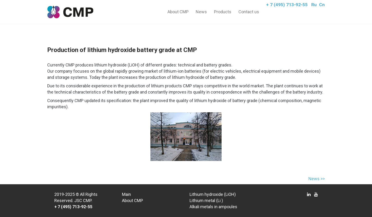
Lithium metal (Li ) (206, 200)
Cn (322, 4)
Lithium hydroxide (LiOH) (213, 194)
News (201, 11)
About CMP (178, 11)
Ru (314, 4)
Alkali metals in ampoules (213, 206)
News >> (316, 178)
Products (222, 11)
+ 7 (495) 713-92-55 (287, 4)
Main (126, 194)
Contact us (248, 11)
